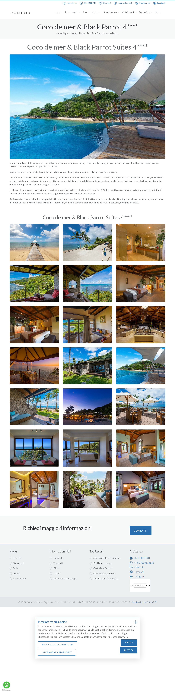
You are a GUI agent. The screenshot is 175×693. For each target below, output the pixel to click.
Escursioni (146, 13)
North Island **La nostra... (104, 578)
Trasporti (56, 563)
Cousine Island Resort (103, 573)
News (159, 12)
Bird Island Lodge (100, 563)
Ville (85, 13)
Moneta (55, 573)
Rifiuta (129, 642)
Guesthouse (111, 13)
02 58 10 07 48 (142, 558)
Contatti (140, 532)
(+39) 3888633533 (144, 562)
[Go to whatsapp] (6, 685)
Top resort (72, 13)
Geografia (57, 558)
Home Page (62, 33)
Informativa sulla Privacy (57, 652)
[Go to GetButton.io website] (6, 690)
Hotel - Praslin (86, 33)
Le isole (57, 12)
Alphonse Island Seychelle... (105, 558)
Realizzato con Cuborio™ (144, 602)
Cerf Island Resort (101, 568)
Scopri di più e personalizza (57, 644)
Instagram (139, 576)
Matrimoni (129, 13)
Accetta (128, 650)
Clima (54, 568)
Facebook (139, 571)
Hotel (96, 13)
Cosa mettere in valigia (63, 578)
